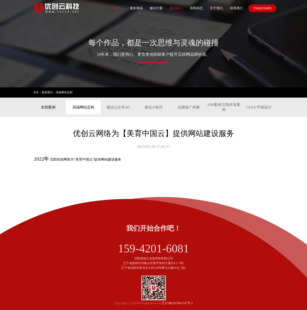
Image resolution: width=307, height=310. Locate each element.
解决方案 (156, 8)
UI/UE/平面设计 (258, 107)
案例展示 (176, 8)
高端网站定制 (64, 92)
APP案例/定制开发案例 (223, 107)
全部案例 (48, 107)
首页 (116, 8)
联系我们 (236, 8)
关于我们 (216, 8)
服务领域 (136, 8)
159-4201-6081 (153, 257)
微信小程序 (154, 107)
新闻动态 (196, 8)
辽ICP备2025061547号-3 (177, 305)
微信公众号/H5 (118, 107)
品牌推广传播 (189, 107)
